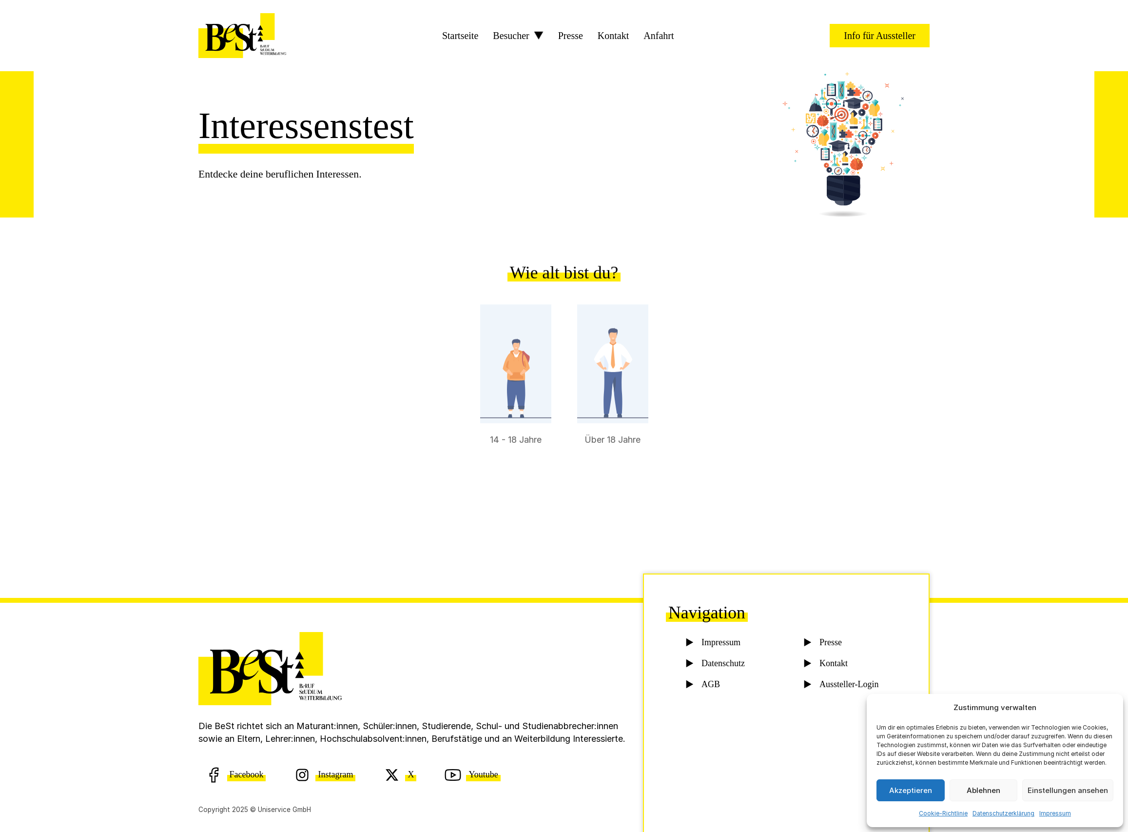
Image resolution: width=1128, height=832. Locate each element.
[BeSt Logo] (242, 35)
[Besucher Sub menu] (539, 35)
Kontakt (613, 35)
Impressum (1055, 813)
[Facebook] (235, 774)
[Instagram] (324, 774)
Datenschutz (722, 665)
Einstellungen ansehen (1068, 790)
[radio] (515, 398)
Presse (570, 35)
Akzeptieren (910, 790)
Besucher (511, 35)
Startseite (460, 35)
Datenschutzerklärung (1003, 813)
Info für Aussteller (879, 35)
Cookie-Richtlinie (943, 813)
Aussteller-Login (848, 686)
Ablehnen (983, 790)
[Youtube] (472, 774)
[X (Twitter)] (400, 774)
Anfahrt (658, 35)
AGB (710, 686)
